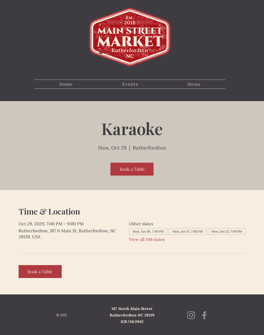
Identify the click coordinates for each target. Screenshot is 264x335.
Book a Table (132, 169)
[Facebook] (204, 315)
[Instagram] (191, 315)
